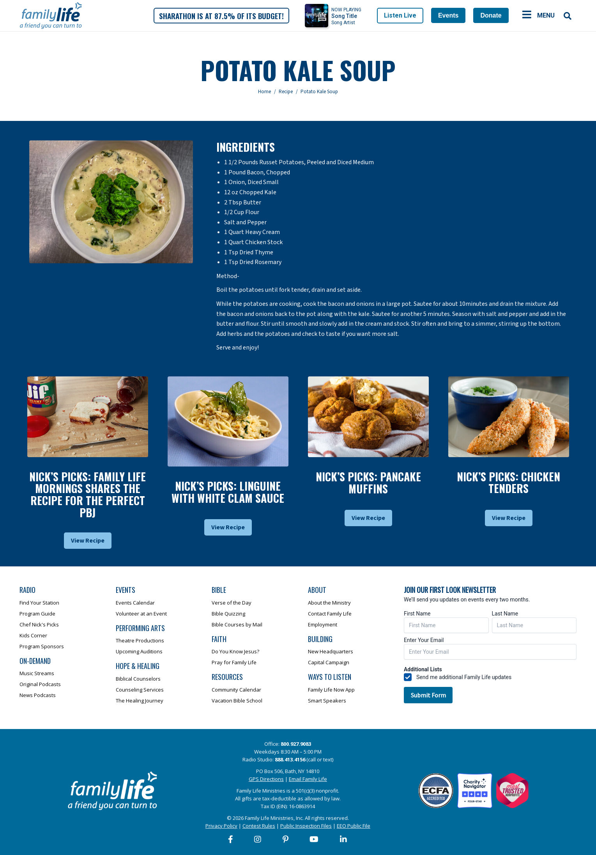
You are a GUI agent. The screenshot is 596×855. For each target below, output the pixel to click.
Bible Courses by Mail (237, 624)
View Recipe (87, 540)
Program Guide (37, 613)
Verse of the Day (231, 602)
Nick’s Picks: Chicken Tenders (508, 482)
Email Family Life (308, 778)
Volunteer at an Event (141, 613)
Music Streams (36, 673)
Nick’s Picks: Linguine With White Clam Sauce (228, 492)
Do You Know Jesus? (235, 651)
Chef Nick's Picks (39, 624)
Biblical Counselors (138, 678)
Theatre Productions (140, 640)
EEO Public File (353, 825)
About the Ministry (329, 602)
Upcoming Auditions (139, 651)
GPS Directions (266, 778)
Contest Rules (258, 825)
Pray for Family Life (234, 662)
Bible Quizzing (228, 613)
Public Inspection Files (306, 825)
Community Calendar (236, 689)
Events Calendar (135, 602)
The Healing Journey (139, 700)
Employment (322, 624)
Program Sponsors (41, 646)
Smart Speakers (327, 700)
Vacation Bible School (237, 700)
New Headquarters (330, 651)
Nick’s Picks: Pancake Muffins (368, 482)
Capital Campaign (328, 662)
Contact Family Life (330, 613)
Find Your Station (39, 602)
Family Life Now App (331, 689)
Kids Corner (33, 635)
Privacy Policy (221, 825)
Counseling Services (140, 689)
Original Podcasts (40, 684)
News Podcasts (37, 695)
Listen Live (400, 15)
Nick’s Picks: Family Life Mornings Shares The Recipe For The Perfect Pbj (87, 494)
